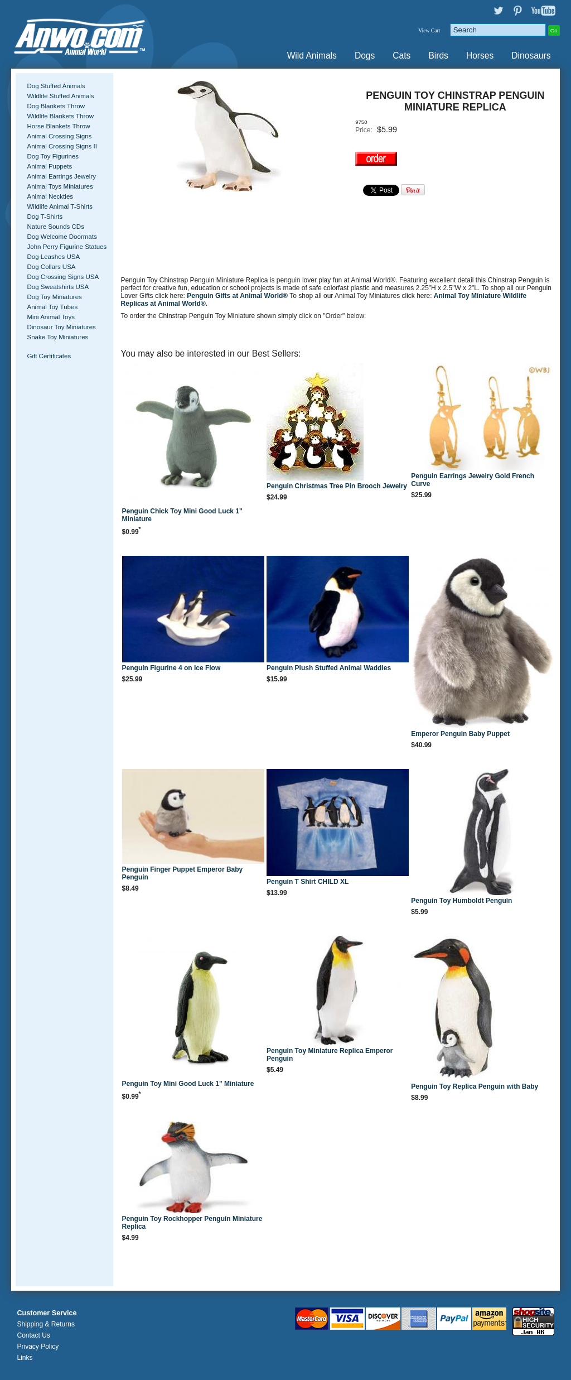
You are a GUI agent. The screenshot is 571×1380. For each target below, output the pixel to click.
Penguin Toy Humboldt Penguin (461, 901)
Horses (479, 55)
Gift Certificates (49, 356)
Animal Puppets (49, 166)
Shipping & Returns (45, 1324)
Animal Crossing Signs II (61, 146)
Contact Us (33, 1335)
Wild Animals (312, 55)
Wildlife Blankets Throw (60, 116)
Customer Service (46, 1313)
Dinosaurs (530, 55)
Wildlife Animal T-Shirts (60, 206)
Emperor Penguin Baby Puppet (460, 734)
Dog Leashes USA (53, 256)
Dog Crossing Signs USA (63, 276)
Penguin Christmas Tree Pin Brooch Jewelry (337, 486)
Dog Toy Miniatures (54, 297)
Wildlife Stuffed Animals (60, 96)
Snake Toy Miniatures (57, 337)
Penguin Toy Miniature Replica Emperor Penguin (330, 1054)
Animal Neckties (50, 196)
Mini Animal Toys (51, 317)
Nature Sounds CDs (55, 226)
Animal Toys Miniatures (60, 186)
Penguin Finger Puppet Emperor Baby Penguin (182, 873)
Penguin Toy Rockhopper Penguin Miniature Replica (192, 1222)
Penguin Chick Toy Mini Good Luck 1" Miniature (182, 515)
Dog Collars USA (51, 266)
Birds (438, 55)
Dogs (365, 55)
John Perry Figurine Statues (67, 246)
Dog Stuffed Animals (56, 86)
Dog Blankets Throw (55, 106)
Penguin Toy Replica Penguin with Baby (474, 1086)
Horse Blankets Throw (58, 126)
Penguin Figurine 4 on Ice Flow (171, 668)
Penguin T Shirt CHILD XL (308, 882)
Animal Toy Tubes (52, 307)
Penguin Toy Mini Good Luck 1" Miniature (188, 1084)
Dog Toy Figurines (53, 156)
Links (24, 1358)
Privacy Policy (38, 1346)
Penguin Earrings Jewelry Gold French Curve (472, 480)
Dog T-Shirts (44, 216)
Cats (401, 55)
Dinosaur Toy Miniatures (61, 327)
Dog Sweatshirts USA (58, 286)
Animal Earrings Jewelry (61, 176)
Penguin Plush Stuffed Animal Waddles (329, 668)
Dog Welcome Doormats (61, 236)
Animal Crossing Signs (59, 136)
